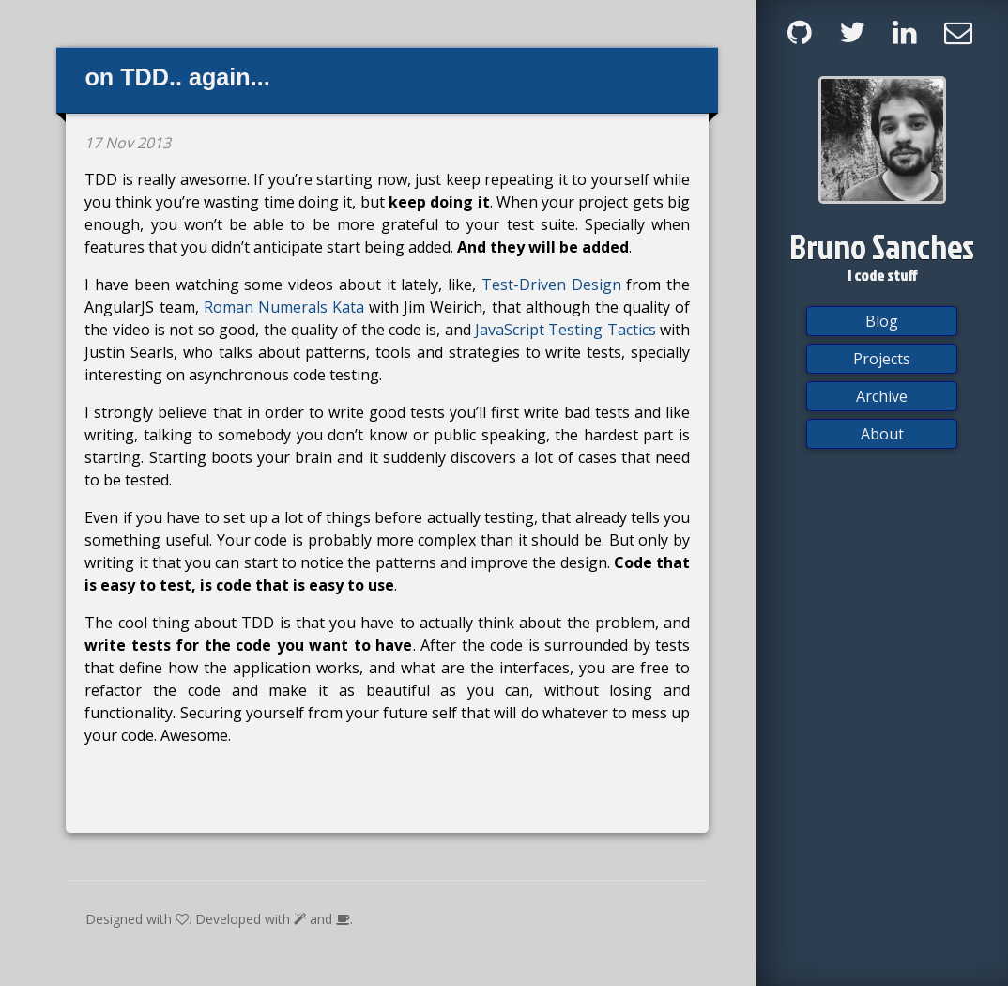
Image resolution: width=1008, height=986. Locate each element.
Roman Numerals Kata (284, 307)
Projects (881, 358)
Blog (881, 321)
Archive (882, 396)
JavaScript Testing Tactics (565, 329)
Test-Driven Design (551, 284)
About (882, 434)
